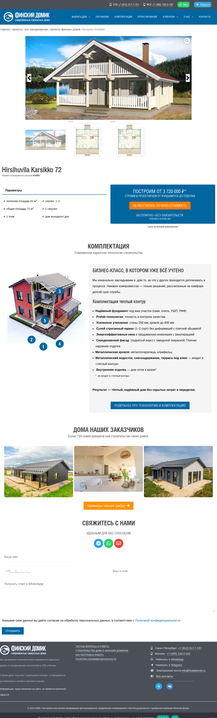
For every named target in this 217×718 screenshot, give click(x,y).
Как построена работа (89, 655)
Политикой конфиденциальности (157, 620)
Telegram (205, 4)
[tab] (14, 190)
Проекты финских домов (66, 29)
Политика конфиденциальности (95, 659)
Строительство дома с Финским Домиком (101, 651)
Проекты (17, 29)
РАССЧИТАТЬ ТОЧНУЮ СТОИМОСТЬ (160, 205)
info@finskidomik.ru (194, 670)
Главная (5, 29)
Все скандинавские (37, 29)
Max (185, 4)
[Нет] (212, 712)
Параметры (13, 190)
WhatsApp (177, 659)
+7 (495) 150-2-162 (162, 4)
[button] (105, 17)
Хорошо (162, 712)
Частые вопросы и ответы (92, 646)
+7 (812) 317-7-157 (128, 4)
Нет (175, 712)
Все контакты (164, 675)
